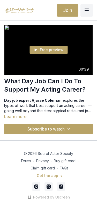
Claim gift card (43, 168)
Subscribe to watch (49, 129)
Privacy (42, 161)
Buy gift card (65, 161)
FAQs (64, 168)
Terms (25, 161)
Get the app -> (50, 175)
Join (67, 10)
